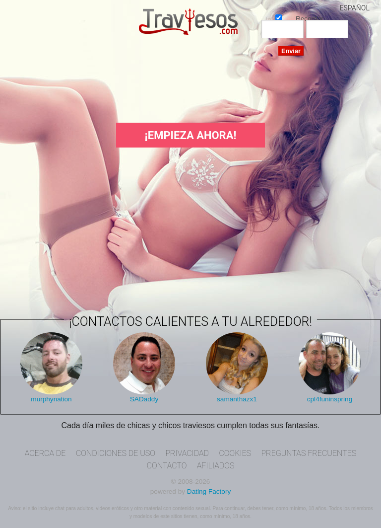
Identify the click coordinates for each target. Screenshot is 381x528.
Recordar (278, 17)
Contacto (167, 465)
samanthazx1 (237, 399)
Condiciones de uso (115, 453)
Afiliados (216, 465)
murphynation (51, 399)
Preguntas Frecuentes (308, 453)
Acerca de (45, 453)
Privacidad (187, 453)
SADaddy (144, 399)
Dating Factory (209, 491)
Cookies (235, 453)
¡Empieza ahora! (191, 135)
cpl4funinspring (329, 399)
